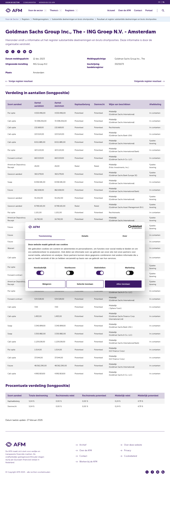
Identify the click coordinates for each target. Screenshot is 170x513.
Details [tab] (85, 236)
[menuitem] (39, 10)
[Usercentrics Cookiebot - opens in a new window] (130, 227)
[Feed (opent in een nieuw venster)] (163, 502)
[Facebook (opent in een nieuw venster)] (152, 502)
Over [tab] (125, 236)
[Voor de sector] (37, 10)
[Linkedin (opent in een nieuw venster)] (157, 502)
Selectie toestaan (85, 284)
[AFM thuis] (13, 10)
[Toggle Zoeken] (163, 10)
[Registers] (71, 10)
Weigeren (46, 284)
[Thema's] (56, 10)
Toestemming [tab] (45, 236)
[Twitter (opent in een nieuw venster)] (147, 502)
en (159, 2)
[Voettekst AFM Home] (36, 475)
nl (164, 2)
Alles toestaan (123, 284)
